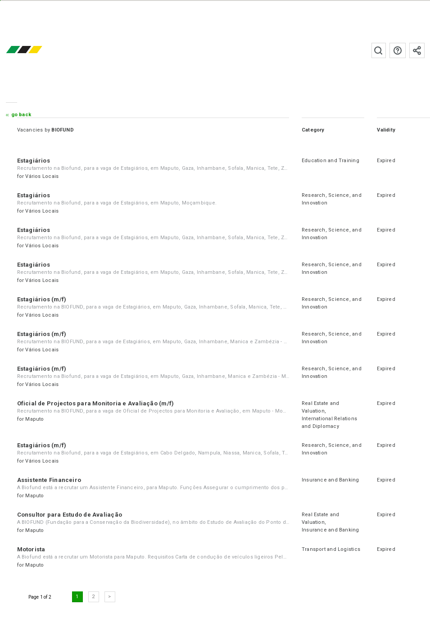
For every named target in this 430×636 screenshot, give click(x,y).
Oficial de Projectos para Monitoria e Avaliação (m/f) (95, 403)
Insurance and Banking (330, 480)
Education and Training (330, 161)
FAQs (397, 50)
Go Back (21, 115)
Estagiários (33, 160)
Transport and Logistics (331, 549)
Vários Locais (42, 176)
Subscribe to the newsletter (417, 50)
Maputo (34, 419)
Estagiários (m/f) (42, 299)
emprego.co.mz (37, 50)
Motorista (31, 549)
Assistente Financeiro (49, 480)
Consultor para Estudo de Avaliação (69, 514)
